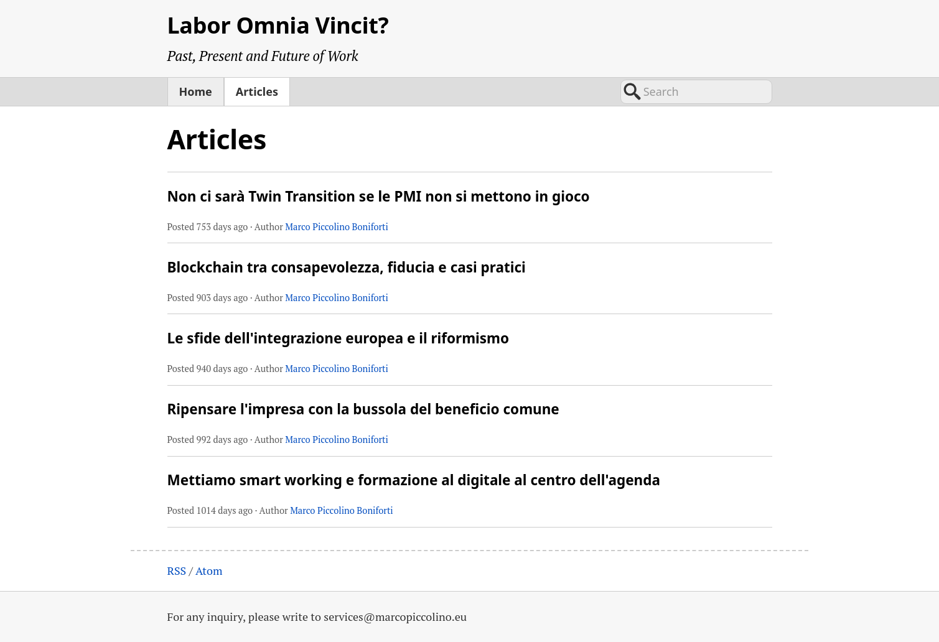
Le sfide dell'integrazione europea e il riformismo (338, 338)
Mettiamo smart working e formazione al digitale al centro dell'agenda (413, 480)
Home (195, 91)
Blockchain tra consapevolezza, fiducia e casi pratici (346, 267)
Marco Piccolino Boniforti (336, 227)
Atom (209, 570)
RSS (177, 570)
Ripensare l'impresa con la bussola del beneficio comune (363, 409)
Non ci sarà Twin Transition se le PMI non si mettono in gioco (378, 196)
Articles (257, 91)
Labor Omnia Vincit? (278, 25)
